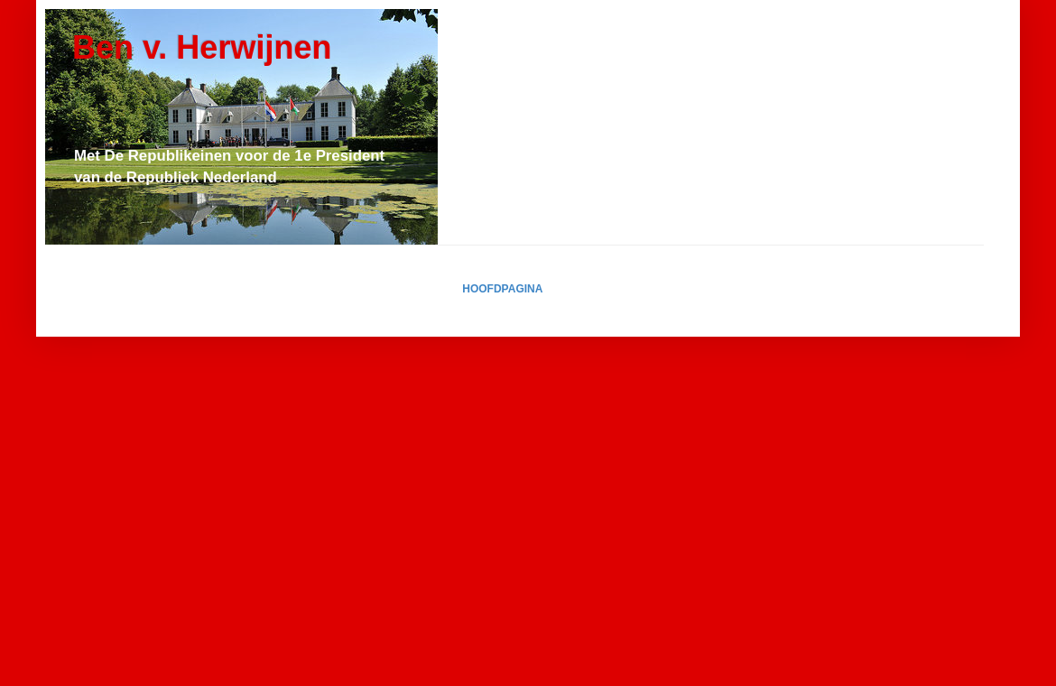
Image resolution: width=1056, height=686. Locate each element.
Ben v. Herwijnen (201, 47)
